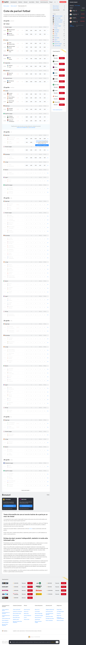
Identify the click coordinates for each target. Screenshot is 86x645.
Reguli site (59, 615)
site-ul (30, 528)
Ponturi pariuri (27, 609)
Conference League (59, 19)
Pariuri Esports (5, 620)
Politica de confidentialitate (60, 618)
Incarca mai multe (26, 490)
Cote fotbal (37, 611)
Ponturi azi (26, 611)
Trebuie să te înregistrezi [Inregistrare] (40, 140)
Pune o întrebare (49, 620)
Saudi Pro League (8, 113)
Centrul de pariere (44, 2)
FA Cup (6, 311)
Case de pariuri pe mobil (6, 616)
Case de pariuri (14, 2)
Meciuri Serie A (38, 617)
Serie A (6, 169)
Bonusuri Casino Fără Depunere (17, 622)
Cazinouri (20, 2)
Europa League (59, 17)
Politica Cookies (60, 620)
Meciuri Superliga (38, 613)
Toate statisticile (72, 26)
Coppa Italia (7, 63)
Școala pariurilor (49, 611)
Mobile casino (16, 619)
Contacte (59, 613)
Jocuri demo (31, 2)
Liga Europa (37, 619)
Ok (57, 642)
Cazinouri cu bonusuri (17, 611)
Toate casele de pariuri (57, 109)
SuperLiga (7, 135)
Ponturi (37, 2)
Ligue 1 (6, 55)
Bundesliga (7, 154)
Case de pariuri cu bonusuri (6, 613)
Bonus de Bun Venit (17, 613)
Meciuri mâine (59, 7)
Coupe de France (8, 78)
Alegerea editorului (50, 609)
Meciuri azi (37, 609)
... (55, 1)
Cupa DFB (59, 31)
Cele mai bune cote (6, 618)
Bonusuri (25, 2)
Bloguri (51, 2)
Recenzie (56, 58)
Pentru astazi (6, 5)
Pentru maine (13, 5)
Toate (48, 494)
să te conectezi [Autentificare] (32, 127)
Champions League (9, 463)
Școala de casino (49, 616)
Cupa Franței (59, 41)
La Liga (6, 40)
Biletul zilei (26, 613)
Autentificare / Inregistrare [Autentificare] (42, 145)
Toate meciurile (21, 5)
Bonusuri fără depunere (5, 625)
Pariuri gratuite (5, 622)
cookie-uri (53, 642)
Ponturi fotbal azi (27, 615)
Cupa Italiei (59, 37)
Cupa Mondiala (59, 45)
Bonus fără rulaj (16, 617)
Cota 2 (25, 617)
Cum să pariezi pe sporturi (49, 614)
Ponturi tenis (26, 619)
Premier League (8, 27)
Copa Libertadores (59, 21)
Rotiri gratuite (16, 615)
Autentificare (63, 2)
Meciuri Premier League (38, 622)
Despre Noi (59, 609)
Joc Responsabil (60, 611)
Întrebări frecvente (50, 618)
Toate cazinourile (16, 609)
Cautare (57, 1)
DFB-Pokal (7, 70)
